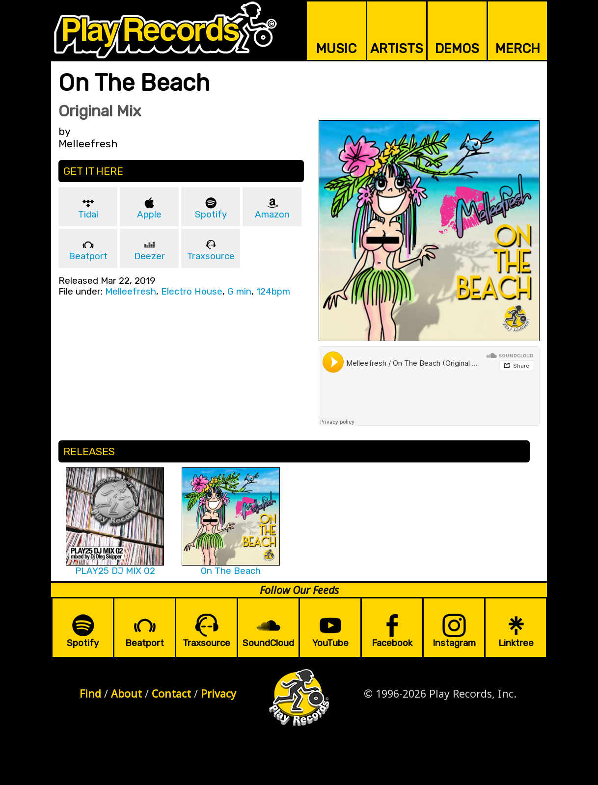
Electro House (191, 291)
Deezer (149, 256)
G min (239, 291)
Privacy (218, 693)
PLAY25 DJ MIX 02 (115, 571)
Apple (149, 214)
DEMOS (457, 48)
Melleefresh (130, 291)
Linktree (516, 643)
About (126, 693)
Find (90, 693)
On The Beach (231, 571)
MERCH (517, 48)
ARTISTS (396, 48)
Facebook (392, 643)
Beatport (88, 256)
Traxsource (211, 256)
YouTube (330, 643)
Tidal (88, 214)
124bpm (273, 291)
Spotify (211, 214)
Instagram (454, 643)
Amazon (272, 214)
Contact (171, 693)
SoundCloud (268, 643)
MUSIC (336, 48)
